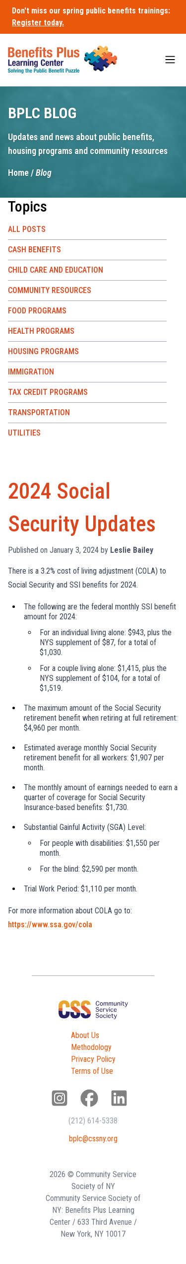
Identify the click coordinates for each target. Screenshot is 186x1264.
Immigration (31, 371)
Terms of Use (92, 1071)
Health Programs (41, 331)
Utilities (24, 433)
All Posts (27, 229)
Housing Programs (43, 351)
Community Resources (49, 290)
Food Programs (37, 310)
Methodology (91, 1047)
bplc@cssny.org (93, 1138)
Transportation (39, 412)
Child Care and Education (55, 270)
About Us (85, 1035)
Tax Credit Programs (48, 392)
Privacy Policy (93, 1059)
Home (18, 172)
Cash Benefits (34, 249)
